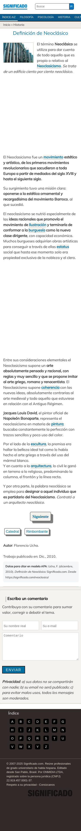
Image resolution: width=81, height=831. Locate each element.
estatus (63, 246)
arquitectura (41, 466)
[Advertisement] (40, 114)
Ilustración (37, 224)
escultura (38, 444)
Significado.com (15, 6)
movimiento (53, 157)
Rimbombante (37, 531)
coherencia (50, 387)
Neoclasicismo (49, 66)
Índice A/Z (9, 17)
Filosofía (26, 17)
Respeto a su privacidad (21, 784)
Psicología (46, 17)
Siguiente (40, 516)
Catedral (12, 531)
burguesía (37, 230)
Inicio (6, 25)
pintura (57, 424)
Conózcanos (47, 784)
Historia (64, 17)
